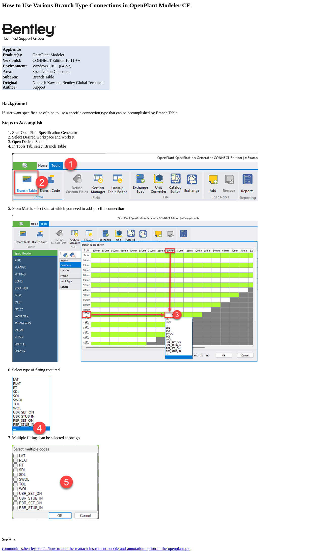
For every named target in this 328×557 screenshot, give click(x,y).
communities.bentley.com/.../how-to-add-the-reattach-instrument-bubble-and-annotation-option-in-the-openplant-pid (96, 548)
